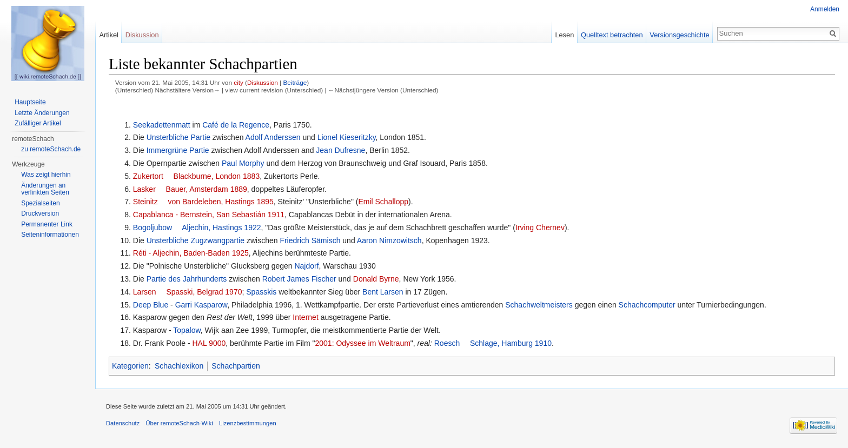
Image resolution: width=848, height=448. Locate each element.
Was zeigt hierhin (46, 174)
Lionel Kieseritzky (346, 137)
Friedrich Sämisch (310, 240)
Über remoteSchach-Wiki (179, 423)
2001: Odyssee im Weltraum (362, 343)
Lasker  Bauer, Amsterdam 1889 (190, 189)
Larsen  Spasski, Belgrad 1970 (187, 291)
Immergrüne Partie (178, 150)
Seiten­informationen (50, 234)
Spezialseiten (40, 203)
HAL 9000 (209, 343)
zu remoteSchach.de (51, 149)
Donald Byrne (376, 279)
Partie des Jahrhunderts (187, 279)
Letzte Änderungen (42, 113)
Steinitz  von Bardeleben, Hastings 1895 (203, 201)
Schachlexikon (179, 366)
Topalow (187, 330)
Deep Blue (150, 304)
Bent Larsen (382, 291)
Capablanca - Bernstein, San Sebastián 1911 (208, 214)
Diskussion (262, 82)
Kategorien (130, 366)
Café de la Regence (235, 125)
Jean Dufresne (340, 150)
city (238, 82)
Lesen (564, 35)
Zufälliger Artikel (38, 123)
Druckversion (40, 213)
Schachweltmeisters (539, 304)
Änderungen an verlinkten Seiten (45, 189)
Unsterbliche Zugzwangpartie (195, 240)
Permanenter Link (46, 224)
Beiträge (295, 82)
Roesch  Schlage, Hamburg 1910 (493, 343)
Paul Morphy (243, 163)
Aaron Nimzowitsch (389, 240)
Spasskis (261, 291)
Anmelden (824, 9)
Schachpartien (235, 366)
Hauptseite (30, 102)
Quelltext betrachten (612, 35)
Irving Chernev (540, 227)
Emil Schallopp (383, 201)
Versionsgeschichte (679, 35)
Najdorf (306, 266)
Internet (305, 317)
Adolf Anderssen (273, 137)
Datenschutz (123, 423)
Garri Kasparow (201, 304)
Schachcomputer (647, 304)
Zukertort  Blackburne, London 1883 (196, 176)
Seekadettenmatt (161, 125)
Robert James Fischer (299, 279)
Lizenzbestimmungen (247, 423)
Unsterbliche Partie (178, 137)
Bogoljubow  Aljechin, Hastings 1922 (197, 227)
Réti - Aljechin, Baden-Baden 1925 (191, 253)
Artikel (108, 35)
